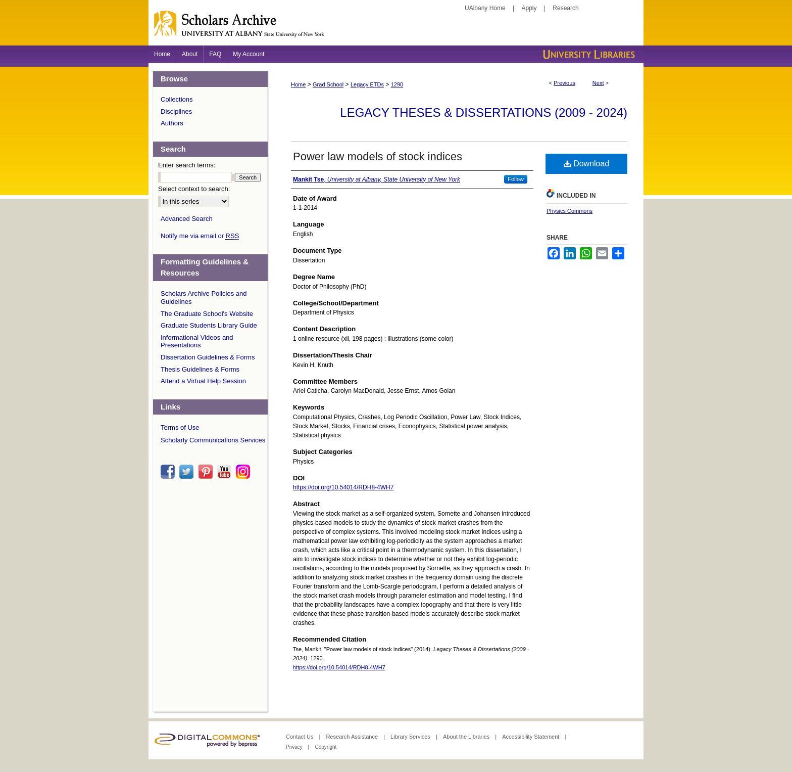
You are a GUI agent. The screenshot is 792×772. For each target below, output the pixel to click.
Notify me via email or (200, 236)
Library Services (411, 737)
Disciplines (176, 111)
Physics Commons (569, 211)
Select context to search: (194, 189)
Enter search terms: (186, 165)
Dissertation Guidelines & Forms (208, 357)
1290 (397, 84)
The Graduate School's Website (207, 313)
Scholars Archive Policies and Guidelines (204, 297)
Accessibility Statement (531, 737)
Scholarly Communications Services (213, 440)
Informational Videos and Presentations (197, 341)
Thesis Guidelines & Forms (200, 369)
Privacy (295, 747)
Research (565, 8)
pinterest (207, 472)
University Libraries (587, 54)
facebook (169, 472)
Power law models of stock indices (377, 156)
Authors (172, 123)
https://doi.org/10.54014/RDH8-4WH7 (343, 487)
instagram (244, 472)
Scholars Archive (395, 28)
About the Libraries (467, 737)
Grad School (328, 84)
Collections (177, 99)
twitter (187, 472)
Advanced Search (187, 218)
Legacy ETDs (367, 84)
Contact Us (300, 737)
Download (587, 163)
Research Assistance (352, 737)
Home (298, 84)
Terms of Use (180, 427)
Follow (516, 179)
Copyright (325, 747)
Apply (529, 8)
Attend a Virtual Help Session (203, 381)
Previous (564, 83)
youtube (225, 472)
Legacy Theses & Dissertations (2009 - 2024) (483, 112)
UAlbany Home (485, 8)
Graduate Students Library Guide (209, 325)
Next (598, 83)
